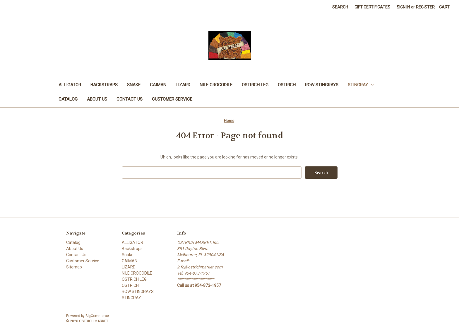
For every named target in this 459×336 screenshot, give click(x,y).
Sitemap (74, 267)
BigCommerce (97, 316)
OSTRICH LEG (255, 84)
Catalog (68, 99)
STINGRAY (361, 84)
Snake (134, 84)
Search (340, 7)
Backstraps (104, 84)
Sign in (403, 7)
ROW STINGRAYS (321, 84)
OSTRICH (287, 84)
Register (425, 7)
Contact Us (130, 99)
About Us (97, 99)
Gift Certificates (372, 7)
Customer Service (172, 99)
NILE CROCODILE (216, 84)
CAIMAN (158, 84)
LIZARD (183, 84)
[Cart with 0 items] (444, 7)
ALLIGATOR (70, 84)
